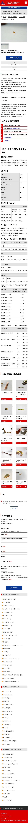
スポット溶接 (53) (8, 777)
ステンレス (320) (7, 695)
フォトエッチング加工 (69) (10, 764)
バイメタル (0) (7, 721)
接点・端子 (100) (7, 632)
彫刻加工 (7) (6, 794)
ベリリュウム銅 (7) (8, 705)
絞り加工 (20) (6, 771)
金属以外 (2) (6, 735)
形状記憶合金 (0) (7, 711)
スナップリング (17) (8, 606)
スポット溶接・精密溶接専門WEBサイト (12, 809)
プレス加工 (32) (7, 758)
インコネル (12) (7, 715)
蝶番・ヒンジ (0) (7, 672)
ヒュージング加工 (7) (9, 774)
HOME (4, 17)
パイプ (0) (6, 652)
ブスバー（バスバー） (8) (10, 636)
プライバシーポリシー (7, 816)
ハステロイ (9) (7, 692)
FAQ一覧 (14, 508)
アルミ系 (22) (6, 725)
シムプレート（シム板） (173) (11, 609)
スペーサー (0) (7, 619)
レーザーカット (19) (8, 787)
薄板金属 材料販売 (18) (9, 741)
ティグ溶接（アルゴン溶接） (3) (11, 781)
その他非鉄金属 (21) (8, 731)
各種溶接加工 (7, 140)
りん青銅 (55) (6, 708)
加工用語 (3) (6, 744)
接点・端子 (22, 17)
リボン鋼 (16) (6, 698)
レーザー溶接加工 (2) (9, 784)
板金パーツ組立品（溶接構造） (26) (12, 675)
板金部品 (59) (6, 649)
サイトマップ (5, 814)
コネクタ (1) (6, 639)
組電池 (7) (6, 642)
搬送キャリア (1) (7, 626)
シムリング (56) (7, 616)
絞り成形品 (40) (7, 662)
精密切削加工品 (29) (8, 679)
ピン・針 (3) (6, 669)
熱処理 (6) (6, 797)
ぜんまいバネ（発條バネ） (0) (11, 659)
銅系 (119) (6, 702)
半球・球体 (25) (7, 665)
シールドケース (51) (8, 622)
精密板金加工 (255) (8, 754)
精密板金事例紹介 (12, 17)
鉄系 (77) (5, 728)
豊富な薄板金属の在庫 (15, 128)
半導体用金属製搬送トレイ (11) (11, 682)
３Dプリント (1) (7, 801)
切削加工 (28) (6, 768)
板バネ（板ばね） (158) (9, 599)
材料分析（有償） (8, 137)
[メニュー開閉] (25, 2)
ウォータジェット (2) (9, 791)
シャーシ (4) (6, 629)
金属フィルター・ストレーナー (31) (12, 646)
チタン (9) (6, 718)
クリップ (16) (6, 603)
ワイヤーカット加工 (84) (9, 761)
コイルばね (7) (7, 655)
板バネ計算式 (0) (7, 738)
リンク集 (4, 819)
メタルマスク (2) (7, 613)
